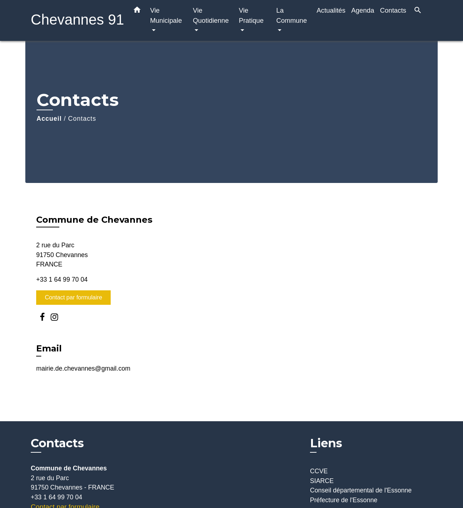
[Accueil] (76, 20)
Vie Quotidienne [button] (211, 15)
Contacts (82, 118)
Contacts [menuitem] (393, 10)
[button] (137, 11)
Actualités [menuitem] (331, 10)
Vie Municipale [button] (166, 15)
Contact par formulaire (73, 297)
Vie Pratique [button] (251, 15)
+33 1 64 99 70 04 (62, 279)
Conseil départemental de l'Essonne (361, 490)
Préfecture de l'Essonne (343, 500)
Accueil (49, 118)
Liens (326, 443)
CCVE (319, 471)
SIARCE (322, 480)
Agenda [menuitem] (362, 10)
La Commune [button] (291, 15)
